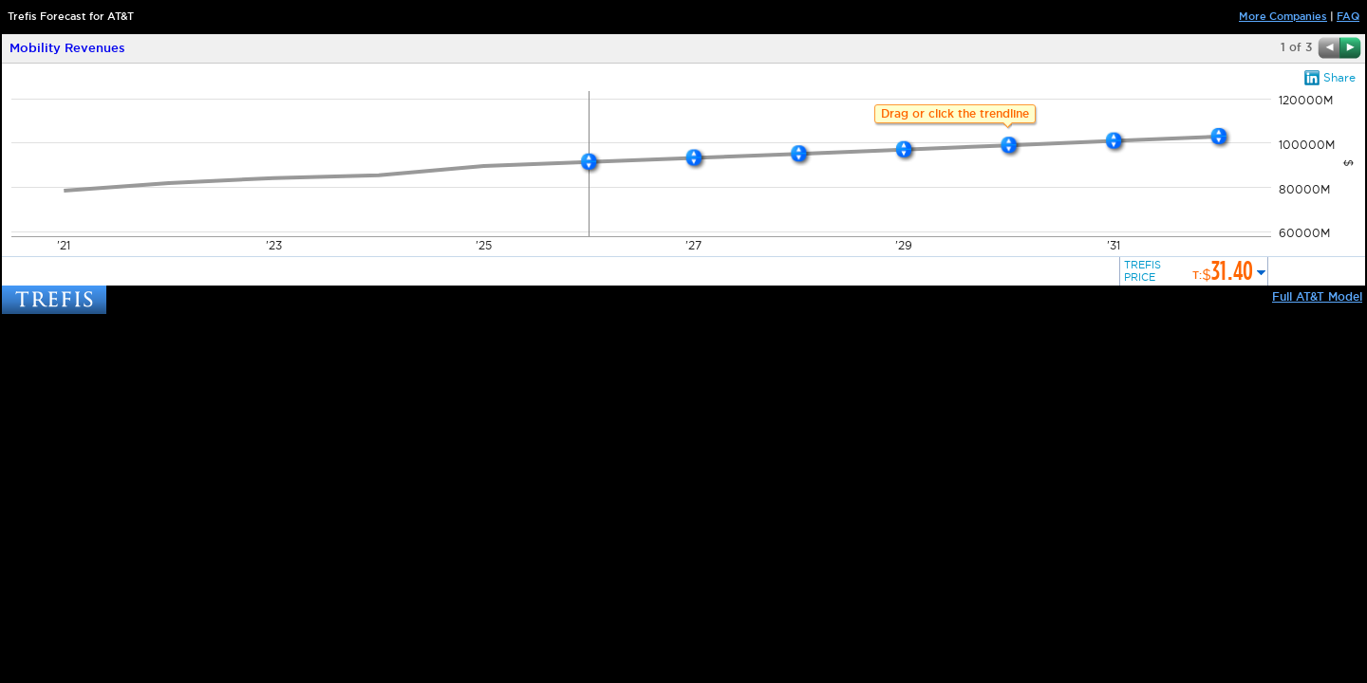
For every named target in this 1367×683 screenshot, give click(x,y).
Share (1339, 77)
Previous (1328, 48)
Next (1350, 48)
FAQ (1348, 16)
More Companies (1283, 16)
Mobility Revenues (67, 48)
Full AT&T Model (1317, 297)
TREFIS (54, 300)
